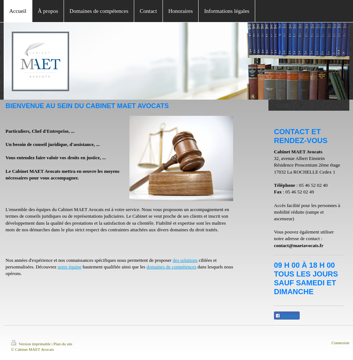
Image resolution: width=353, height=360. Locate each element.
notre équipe (70, 267)
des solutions (185, 260)
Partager (286, 315)
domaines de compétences (171, 267)
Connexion (340, 343)
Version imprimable (31, 344)
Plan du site (62, 344)
